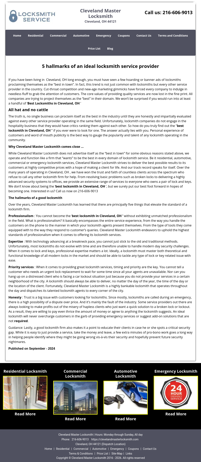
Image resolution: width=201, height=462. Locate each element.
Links (129, 453)
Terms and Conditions (173, 35)
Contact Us (143, 35)
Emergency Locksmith (175, 371)
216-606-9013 (178, 12)
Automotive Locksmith (125, 374)
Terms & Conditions (81, 453)
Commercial (58, 35)
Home (17, 35)
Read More (25, 414)
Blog (110, 48)
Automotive (81, 35)
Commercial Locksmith (75, 374)
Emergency (103, 35)
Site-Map (116, 453)
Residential (35, 35)
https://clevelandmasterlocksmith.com (114, 439)
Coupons (124, 35)
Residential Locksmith (25, 371)
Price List (94, 48)
